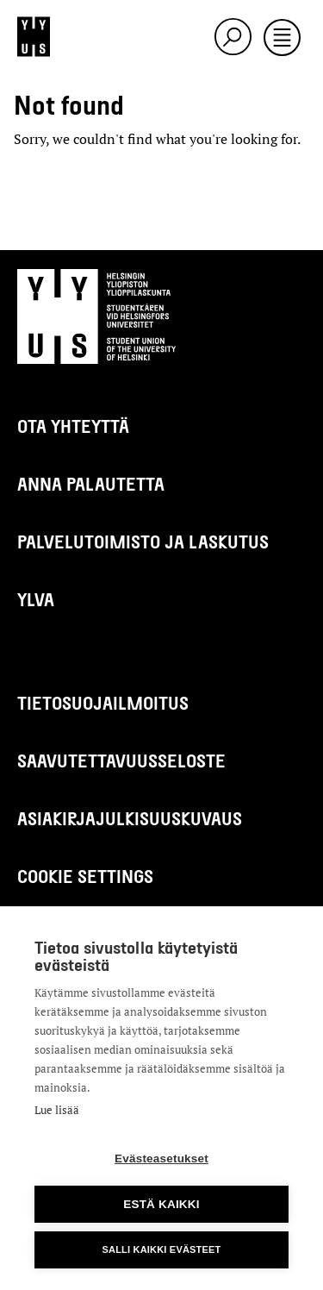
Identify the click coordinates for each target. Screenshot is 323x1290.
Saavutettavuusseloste (121, 760)
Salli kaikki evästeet (161, 1249)
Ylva (35, 599)
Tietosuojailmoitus (103, 702)
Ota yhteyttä (73, 425)
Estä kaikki (161, 1204)
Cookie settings (85, 875)
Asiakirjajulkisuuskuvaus (129, 818)
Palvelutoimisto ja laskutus (143, 541)
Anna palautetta (91, 483)
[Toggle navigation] (282, 38)
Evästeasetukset (161, 1158)
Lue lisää (56, 1110)
